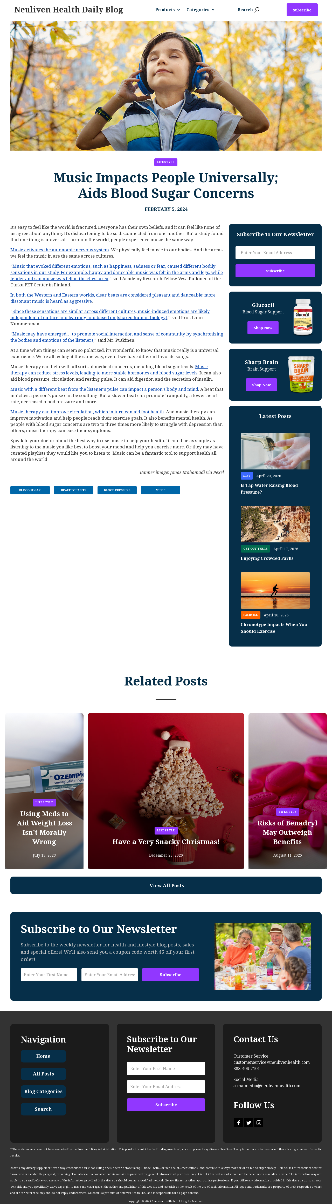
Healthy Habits (73, 490)
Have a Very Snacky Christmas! (166, 842)
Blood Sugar (30, 490)
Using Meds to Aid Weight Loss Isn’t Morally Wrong (44, 828)
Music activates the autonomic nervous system (59, 249)
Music (160, 490)
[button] (169, 9)
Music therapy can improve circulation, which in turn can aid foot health (87, 411)
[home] (68, 10)
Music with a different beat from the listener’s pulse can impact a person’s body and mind (104, 389)
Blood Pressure (117, 490)
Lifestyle (166, 162)
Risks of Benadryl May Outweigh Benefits (287, 832)
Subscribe (302, 10)
